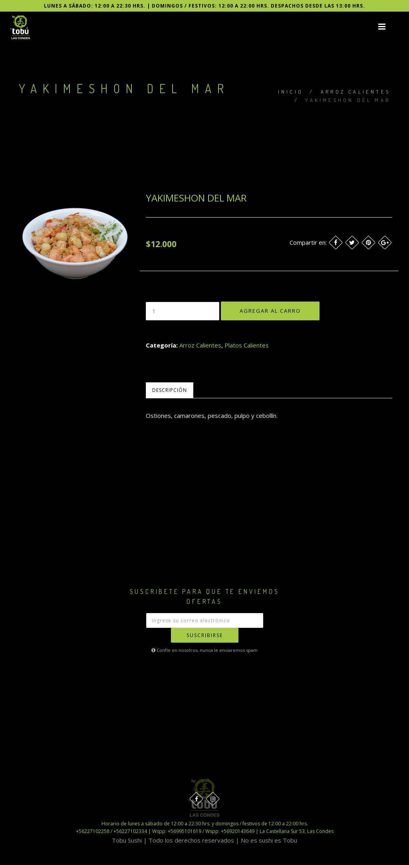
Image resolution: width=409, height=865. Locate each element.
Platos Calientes (246, 345)
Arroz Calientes (355, 91)
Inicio (290, 91)
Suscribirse (205, 635)
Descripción (169, 390)
